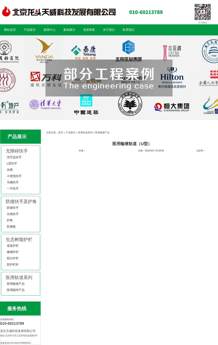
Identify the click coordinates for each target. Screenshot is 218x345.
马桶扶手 (13, 182)
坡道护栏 (13, 245)
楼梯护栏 (13, 252)
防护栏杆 (13, 264)
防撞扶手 (13, 207)
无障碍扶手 (17, 150)
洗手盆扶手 (14, 157)
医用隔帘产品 (16, 290)
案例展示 (69, 29)
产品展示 (30, 29)
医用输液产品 (16, 283)
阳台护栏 (13, 258)
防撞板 (11, 226)
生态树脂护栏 (19, 239)
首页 (60, 132)
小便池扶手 (14, 176)
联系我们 (128, 29)
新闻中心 (49, 29)
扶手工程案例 (109, 77)
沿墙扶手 (13, 214)
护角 (10, 220)
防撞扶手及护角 (21, 201)
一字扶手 (13, 188)
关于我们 (109, 29)
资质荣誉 (89, 29)
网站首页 (10, 29)
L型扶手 (12, 163)
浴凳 (10, 169)
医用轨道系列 (19, 277)
